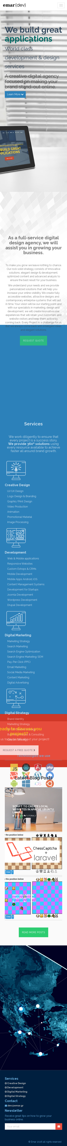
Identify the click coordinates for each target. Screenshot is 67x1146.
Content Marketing (18, 941)
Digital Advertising (18, 946)
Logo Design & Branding (21, 760)
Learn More (15, 93)
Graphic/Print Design (19, 765)
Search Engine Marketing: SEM (25, 920)
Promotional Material (19, 781)
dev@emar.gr (15, 1105)
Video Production (17, 771)
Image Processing (17, 786)
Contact (11, 1101)
